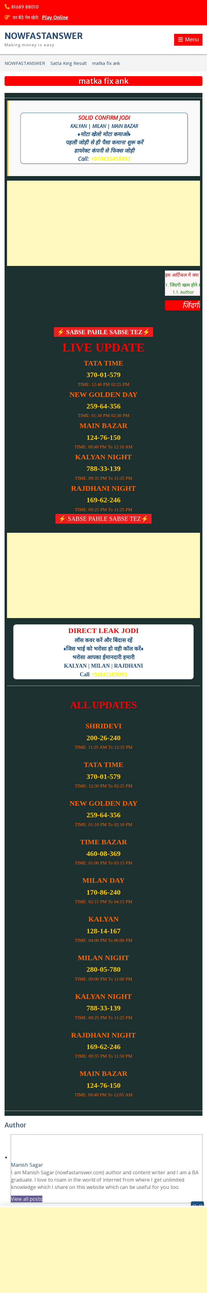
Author (194, 292)
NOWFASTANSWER (44, 35)
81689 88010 (25, 7)
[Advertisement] (103, 223)
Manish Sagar (27, 1164)
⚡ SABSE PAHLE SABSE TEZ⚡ (103, 332)
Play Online (55, 17)
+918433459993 (110, 158)
